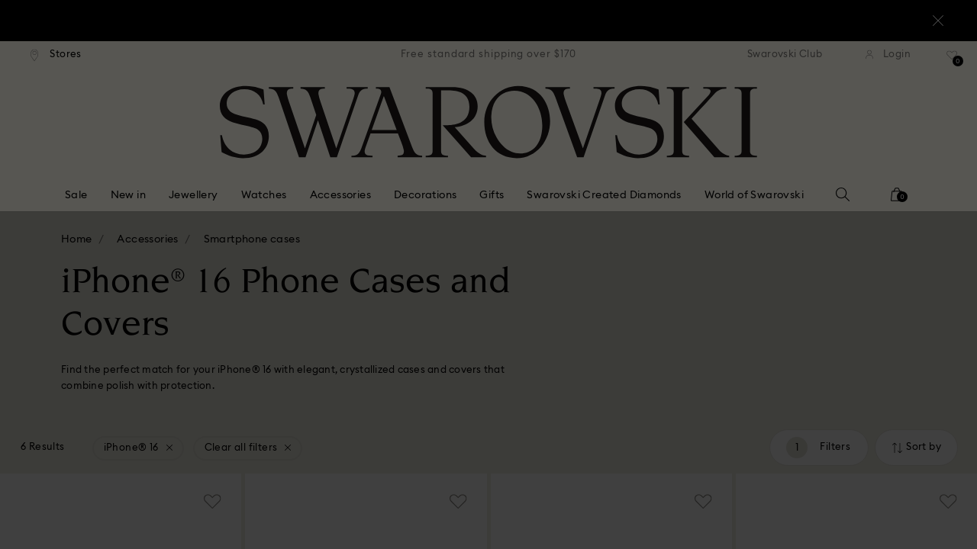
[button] (739, 184)
